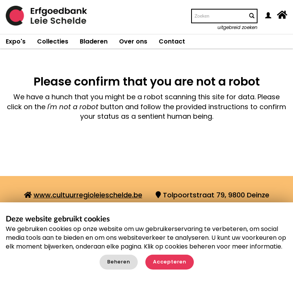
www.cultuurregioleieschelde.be (88, 195)
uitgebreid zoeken (237, 27)
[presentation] (163, 151)
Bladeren (94, 41)
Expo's (16, 41)
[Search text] (218, 16)
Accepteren (169, 261)
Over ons (133, 41)
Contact (172, 41)
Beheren (118, 261)
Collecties (52, 41)
